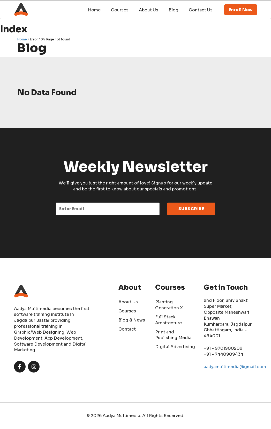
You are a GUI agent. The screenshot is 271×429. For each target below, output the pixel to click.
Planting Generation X (169, 305)
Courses (120, 10)
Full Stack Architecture (168, 320)
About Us (148, 10)
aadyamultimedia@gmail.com (235, 366)
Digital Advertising (175, 346)
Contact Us (201, 10)
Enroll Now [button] (241, 9)
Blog (173, 10)
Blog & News (131, 320)
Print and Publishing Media (173, 335)
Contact (127, 329)
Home (94, 10)
